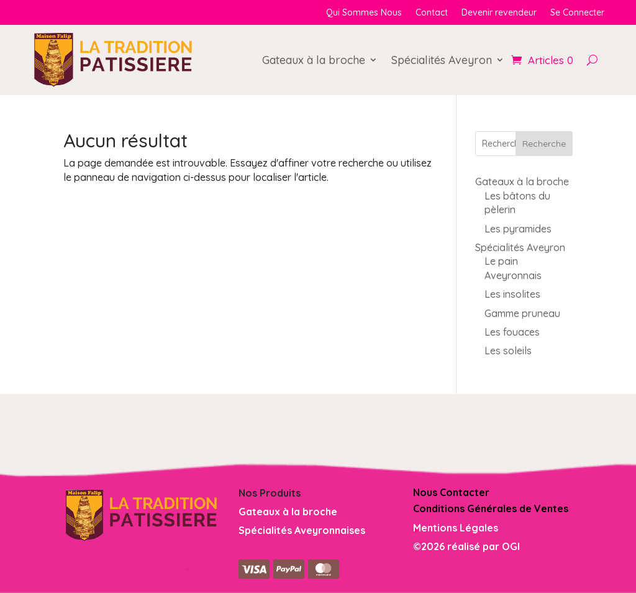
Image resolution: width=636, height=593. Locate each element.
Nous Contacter (451, 492)
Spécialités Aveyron (441, 60)
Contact (432, 13)
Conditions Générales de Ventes (490, 508)
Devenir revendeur (499, 13)
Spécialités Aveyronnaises (301, 530)
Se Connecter (577, 13)
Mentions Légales (455, 528)
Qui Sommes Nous (364, 13)
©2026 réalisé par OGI (466, 546)
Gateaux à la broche (313, 60)
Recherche (544, 143)
